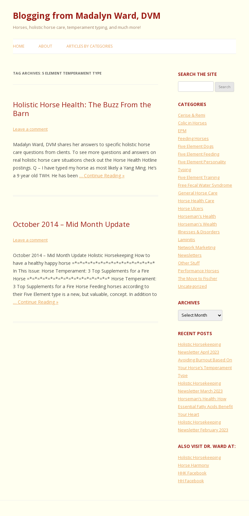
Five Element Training (198, 177)
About (45, 46)
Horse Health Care (196, 201)
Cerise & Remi (191, 115)
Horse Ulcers (190, 208)
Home (18, 46)
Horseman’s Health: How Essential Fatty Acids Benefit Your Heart (205, 406)
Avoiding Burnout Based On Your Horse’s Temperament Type (205, 367)
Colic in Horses (192, 123)
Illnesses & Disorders (199, 232)
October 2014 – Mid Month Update (71, 224)
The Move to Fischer (197, 278)
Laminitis (186, 239)
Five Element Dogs (196, 146)
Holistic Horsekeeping (199, 457)
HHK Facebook (192, 473)
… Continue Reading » (101, 175)
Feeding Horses (193, 138)
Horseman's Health (197, 216)
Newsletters (190, 255)
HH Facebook (191, 481)
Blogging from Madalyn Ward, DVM (86, 15)
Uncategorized (192, 286)
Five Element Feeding (198, 154)
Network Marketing (196, 247)
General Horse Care (198, 193)
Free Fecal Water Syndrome (205, 185)
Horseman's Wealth (197, 224)
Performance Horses (198, 271)
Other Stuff (189, 263)
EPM (182, 131)
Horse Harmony (193, 465)
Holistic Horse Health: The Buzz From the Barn (82, 109)
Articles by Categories (89, 46)
